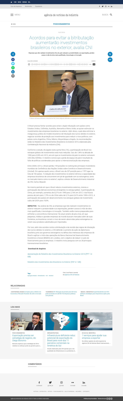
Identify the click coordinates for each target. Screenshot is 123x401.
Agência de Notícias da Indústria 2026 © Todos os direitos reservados (30, 398)
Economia (49, 292)
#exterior (51, 275)
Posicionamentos (18, 333)
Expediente (38, 6)
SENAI (24, 2)
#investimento (41, 275)
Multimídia (28, 6)
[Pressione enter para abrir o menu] (12, 15)
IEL (29, 2)
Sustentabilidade (17, 292)
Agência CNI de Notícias (72, 275)
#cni (47, 275)
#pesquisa (30, 275)
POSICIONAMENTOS (61, 24)
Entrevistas (43, 391)
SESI (19, 2)
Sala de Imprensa (16, 6)
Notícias (35, 391)
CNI (15, 2)
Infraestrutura (53, 333)
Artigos (50, 391)
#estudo (35, 275)
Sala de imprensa (69, 391)
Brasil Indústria (87, 292)
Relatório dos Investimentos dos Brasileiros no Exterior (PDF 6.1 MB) (54, 262)
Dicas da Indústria (88, 333)
